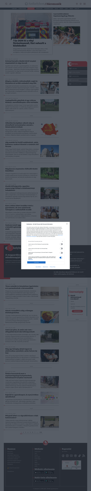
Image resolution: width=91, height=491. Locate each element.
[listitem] (45, 241)
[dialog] (45, 245)
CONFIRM (36, 262)
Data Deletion (38, 266)
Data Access (45, 266)
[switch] (61, 244)
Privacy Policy (52, 266)
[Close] (67, 224)
